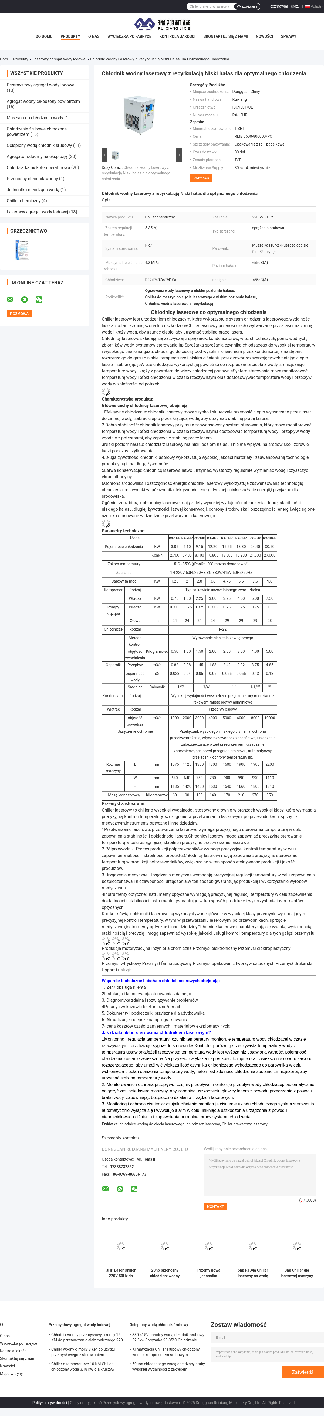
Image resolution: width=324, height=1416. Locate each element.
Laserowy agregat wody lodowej (59, 59)
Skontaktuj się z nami (226, 36)
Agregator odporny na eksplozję (37, 156)
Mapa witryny (11, 1373)
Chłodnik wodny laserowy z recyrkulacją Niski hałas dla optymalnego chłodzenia (136, 173)
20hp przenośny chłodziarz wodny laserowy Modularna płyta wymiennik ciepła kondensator (165, 1273)
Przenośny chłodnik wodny (32, 178)
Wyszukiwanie (247, 6)
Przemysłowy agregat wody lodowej (41, 85)
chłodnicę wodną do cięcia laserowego (152, 1124)
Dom (4, 59)
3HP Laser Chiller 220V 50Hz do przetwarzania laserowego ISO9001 (121, 1273)
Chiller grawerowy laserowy (245, 1124)
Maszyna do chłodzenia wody (35, 117)
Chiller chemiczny (23, 200)
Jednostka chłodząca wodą (33, 189)
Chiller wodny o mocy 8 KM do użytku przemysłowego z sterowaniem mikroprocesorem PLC (83, 1352)
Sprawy (288, 36)
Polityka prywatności (49, 1403)
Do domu (44, 36)
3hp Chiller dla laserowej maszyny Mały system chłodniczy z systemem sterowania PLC (297, 1273)
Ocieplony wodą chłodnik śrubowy (39, 145)
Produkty (70, 36)
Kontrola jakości (177, 36)
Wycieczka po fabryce (129, 36)
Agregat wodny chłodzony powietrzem (43, 101)
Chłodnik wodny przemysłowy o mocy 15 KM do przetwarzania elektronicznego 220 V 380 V (87, 1338)
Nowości (264, 36)
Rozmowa (201, 178)
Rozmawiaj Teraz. (284, 6)
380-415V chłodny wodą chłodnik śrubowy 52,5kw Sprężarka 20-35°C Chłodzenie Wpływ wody (168, 1338)
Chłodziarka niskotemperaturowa (38, 167)
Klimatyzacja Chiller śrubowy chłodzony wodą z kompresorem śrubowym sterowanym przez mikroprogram (166, 1352)
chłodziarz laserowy (203, 1124)
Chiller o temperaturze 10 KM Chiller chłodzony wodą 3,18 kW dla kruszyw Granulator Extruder (82, 1367)
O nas (93, 36)
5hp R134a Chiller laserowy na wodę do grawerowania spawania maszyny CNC (253, 1273)
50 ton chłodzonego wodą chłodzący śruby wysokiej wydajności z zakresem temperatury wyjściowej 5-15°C (168, 1367)
